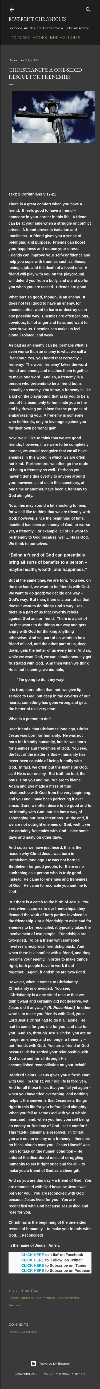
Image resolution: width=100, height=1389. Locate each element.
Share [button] (13, 1290)
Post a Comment (24, 1332)
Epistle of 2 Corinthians (37, 1298)
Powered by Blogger (50, 1363)
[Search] (88, 8)
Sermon (15, 1305)
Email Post (29, 1290)
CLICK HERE (32, 1255)
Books (38, 37)
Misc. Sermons (68, 1298)
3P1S (85, 37)
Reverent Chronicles (37, 19)
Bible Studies (63, 37)
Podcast (18, 37)
